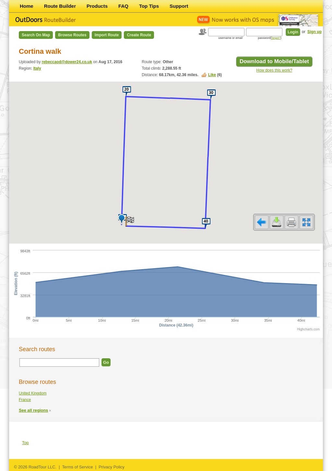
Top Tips (149, 6)
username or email (230, 38)
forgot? (275, 38)
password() (269, 38)
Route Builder (60, 6)
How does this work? (274, 70)
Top (25, 442)
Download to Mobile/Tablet (274, 61)
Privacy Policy (111, 467)
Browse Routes (72, 35)
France (25, 399)
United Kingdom (32, 393)
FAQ (123, 6)
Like (212, 75)
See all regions (33, 410)
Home (26, 6)
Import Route (107, 35)
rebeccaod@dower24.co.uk (67, 62)
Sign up (314, 31)
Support (179, 6)
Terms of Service (77, 467)
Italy (37, 68)
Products (97, 6)
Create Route (139, 35)
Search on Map (36, 35)
